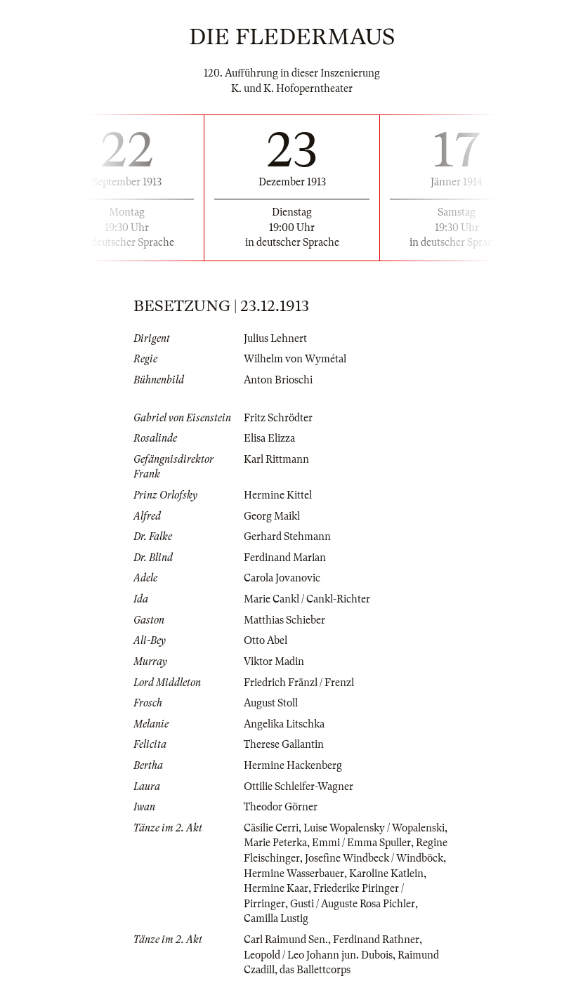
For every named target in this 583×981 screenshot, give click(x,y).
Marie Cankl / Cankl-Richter (307, 599)
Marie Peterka (275, 842)
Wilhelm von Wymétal (295, 358)
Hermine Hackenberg (293, 765)
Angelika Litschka (284, 724)
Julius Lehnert (275, 338)
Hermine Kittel (278, 495)
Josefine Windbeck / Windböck (374, 858)
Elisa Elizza (269, 438)
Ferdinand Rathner (376, 939)
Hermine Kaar (276, 888)
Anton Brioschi (278, 380)
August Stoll (271, 703)
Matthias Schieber (284, 620)
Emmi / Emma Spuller (361, 842)
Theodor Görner (280, 806)
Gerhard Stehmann (287, 536)
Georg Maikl (272, 516)
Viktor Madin (274, 661)
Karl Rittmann (276, 459)
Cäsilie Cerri (271, 828)
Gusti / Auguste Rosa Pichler (352, 903)
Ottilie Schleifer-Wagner (298, 786)
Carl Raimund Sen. (286, 939)
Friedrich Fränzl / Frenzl (299, 682)
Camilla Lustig (276, 918)
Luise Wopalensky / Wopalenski (374, 828)
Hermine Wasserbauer (294, 873)
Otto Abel (265, 640)
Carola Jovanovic (282, 578)
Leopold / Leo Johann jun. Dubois (318, 955)
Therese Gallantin (284, 744)
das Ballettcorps (315, 969)
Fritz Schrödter (278, 417)
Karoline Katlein (386, 873)
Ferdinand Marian (285, 557)
